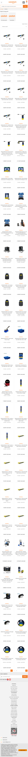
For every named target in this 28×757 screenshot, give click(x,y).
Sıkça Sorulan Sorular (14, 726)
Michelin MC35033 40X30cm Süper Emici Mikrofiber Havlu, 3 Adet (7, 366)
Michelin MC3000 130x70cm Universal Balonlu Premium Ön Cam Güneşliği (7, 233)
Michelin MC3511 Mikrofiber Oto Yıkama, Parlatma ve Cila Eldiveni (21, 366)
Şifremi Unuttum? (14, 721)
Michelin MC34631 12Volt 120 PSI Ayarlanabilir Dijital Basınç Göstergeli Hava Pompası (7, 259)
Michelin (6, 9)
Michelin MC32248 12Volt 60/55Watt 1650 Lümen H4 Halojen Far (7, 206)
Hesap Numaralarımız (14, 686)
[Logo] (12, 2)
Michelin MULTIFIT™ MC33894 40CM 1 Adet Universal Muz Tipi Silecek (21, 99)
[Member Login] (24, 2)
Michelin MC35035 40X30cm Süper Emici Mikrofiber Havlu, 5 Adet (21, 339)
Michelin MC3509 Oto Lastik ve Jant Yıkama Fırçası (7, 339)
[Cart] (26, 2)
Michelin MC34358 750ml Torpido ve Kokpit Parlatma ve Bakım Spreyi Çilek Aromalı (21, 419)
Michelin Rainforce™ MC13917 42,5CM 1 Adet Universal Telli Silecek (7, 499)
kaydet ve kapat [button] (22, 750)
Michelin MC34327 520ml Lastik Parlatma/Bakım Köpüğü (21, 392)
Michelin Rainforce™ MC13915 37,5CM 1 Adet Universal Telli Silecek (7, 526)
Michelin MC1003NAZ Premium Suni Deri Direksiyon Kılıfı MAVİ (7, 659)
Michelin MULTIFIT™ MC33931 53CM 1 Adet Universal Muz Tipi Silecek (21, 46)
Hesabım (14, 723)
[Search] (14, 6)
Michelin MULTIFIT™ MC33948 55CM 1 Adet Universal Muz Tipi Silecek (7, 46)
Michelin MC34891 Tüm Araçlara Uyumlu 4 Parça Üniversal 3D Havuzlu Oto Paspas (7, 286)
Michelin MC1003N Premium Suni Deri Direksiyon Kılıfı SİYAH (21, 659)
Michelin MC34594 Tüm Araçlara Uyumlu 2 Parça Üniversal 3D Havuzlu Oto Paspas (21, 313)
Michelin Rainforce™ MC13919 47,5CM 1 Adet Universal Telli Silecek (7, 473)
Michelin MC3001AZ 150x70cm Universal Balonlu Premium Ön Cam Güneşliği (21, 206)
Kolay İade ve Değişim (14, 714)
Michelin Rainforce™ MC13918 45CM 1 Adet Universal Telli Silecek (21, 472)
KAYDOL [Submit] (24, 676)
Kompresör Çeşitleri (14, 704)
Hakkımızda (14, 685)
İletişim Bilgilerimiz (14, 689)
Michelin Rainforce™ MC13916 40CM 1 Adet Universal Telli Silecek (21, 499)
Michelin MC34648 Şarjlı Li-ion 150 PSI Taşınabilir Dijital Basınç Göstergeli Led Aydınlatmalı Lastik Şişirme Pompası (21, 233)
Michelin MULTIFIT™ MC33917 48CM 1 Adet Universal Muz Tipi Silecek (21, 72)
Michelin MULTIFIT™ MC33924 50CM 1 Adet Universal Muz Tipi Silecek (7, 72)
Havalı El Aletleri (14, 694)
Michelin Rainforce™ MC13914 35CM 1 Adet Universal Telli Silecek (21, 526)
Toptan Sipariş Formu (14, 691)
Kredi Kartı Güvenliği (14, 713)
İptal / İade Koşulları (14, 724)
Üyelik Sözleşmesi (14, 707)
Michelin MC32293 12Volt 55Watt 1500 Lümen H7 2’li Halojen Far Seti (7, 179)
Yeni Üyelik (14, 720)
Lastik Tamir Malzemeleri (14, 698)
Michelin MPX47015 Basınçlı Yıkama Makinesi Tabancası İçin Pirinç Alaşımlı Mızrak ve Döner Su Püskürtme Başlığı (21, 126)
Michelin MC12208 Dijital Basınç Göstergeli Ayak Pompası (21, 606)
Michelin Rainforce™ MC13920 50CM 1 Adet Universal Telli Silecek (21, 446)
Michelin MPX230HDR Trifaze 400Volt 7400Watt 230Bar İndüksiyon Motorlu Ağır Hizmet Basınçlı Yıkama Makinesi (7, 553)
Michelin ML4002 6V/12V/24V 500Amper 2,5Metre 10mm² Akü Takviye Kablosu (7, 393)
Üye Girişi (14, 718)
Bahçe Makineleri (14, 701)
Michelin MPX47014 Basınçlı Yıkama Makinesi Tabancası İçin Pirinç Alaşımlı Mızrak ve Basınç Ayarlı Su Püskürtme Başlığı (7, 153)
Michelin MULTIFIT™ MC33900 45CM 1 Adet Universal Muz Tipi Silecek (7, 99)
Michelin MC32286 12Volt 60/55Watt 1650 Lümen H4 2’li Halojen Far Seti (21, 179)
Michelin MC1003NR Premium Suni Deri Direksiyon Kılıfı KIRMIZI (21, 632)
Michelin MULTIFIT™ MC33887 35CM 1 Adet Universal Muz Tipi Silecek (7, 126)
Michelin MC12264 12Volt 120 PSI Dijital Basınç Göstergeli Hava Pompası (7, 606)
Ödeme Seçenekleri (14, 711)
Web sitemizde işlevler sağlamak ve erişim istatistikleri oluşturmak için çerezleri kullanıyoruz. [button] (9, 755)
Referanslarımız (14, 708)
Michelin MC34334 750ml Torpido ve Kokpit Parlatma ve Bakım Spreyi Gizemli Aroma (7, 419)
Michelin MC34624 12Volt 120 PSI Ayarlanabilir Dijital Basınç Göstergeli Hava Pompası (21, 259)
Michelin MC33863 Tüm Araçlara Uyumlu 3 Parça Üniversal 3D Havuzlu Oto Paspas (7, 313)
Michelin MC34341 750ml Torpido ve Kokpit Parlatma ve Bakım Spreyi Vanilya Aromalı (7, 446)
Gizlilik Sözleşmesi (14, 710)
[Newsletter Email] (14, 676)
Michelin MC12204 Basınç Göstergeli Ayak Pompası (7, 632)
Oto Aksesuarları (14, 695)
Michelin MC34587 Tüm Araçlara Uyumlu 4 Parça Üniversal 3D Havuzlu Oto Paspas (21, 286)
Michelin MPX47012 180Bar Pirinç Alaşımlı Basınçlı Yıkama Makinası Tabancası (21, 153)
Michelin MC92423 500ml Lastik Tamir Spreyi (21, 579)
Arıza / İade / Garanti (14, 688)
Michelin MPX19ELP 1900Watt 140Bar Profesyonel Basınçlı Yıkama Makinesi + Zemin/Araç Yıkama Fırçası (21, 553)
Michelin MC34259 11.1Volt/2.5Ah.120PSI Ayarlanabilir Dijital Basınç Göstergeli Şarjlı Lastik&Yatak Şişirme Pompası (7, 580)
